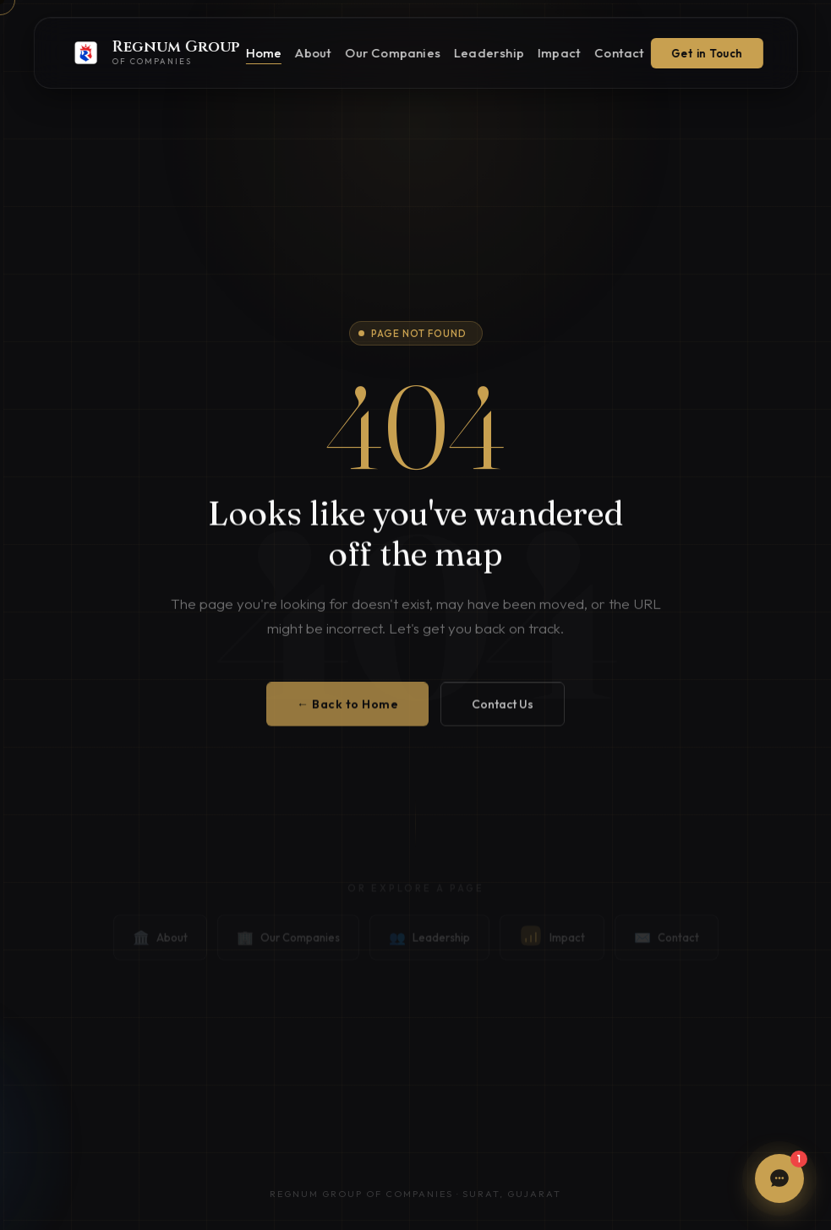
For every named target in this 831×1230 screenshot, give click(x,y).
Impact (559, 53)
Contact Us (502, 713)
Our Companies (392, 53)
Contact (619, 53)
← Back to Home (347, 713)
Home (263, 53)
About (313, 53)
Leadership (489, 53)
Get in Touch (707, 53)
